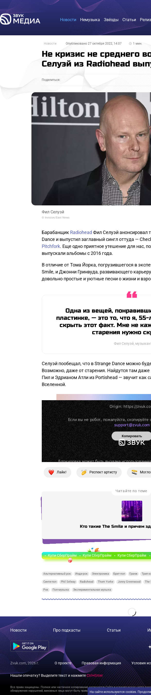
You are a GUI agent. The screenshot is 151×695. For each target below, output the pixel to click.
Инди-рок (81, 573)
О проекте (63, 663)
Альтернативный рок (57, 573)
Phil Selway (68, 581)
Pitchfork (51, 246)
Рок (45, 589)
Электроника (100, 573)
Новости (50, 43)
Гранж (133, 573)
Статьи (114, 630)
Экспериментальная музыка (92, 589)
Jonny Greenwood (129, 581)
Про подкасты (66, 630)
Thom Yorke (105, 581)
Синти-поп (49, 581)
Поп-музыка (61, 589)
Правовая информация (101, 663)
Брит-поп (119, 573)
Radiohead (81, 232)
